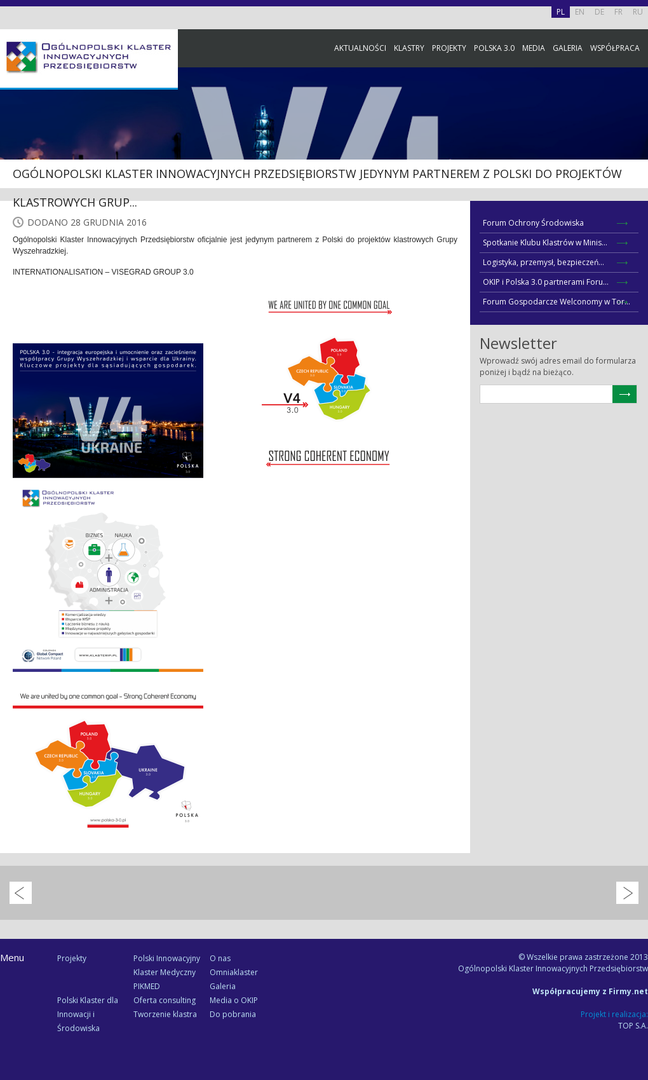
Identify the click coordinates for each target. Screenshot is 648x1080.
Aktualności (360, 48)
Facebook (635, 141)
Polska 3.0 (494, 48)
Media (533, 48)
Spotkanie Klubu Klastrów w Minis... (545, 242)
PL (561, 11)
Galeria (568, 48)
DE (599, 11)
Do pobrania (233, 1014)
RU (638, 11)
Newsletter (635, 237)
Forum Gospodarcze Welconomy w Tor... (556, 301)
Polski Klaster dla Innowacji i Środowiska (87, 1014)
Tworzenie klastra (165, 1014)
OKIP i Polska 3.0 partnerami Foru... (546, 282)
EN (579, 11)
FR (618, 11)
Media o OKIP (234, 1000)
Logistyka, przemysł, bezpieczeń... (543, 262)
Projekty (449, 48)
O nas (220, 958)
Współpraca (615, 48)
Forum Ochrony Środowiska (533, 222)
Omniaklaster (234, 972)
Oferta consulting (164, 1000)
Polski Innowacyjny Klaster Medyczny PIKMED (166, 972)
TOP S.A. (633, 1025)
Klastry (409, 48)
